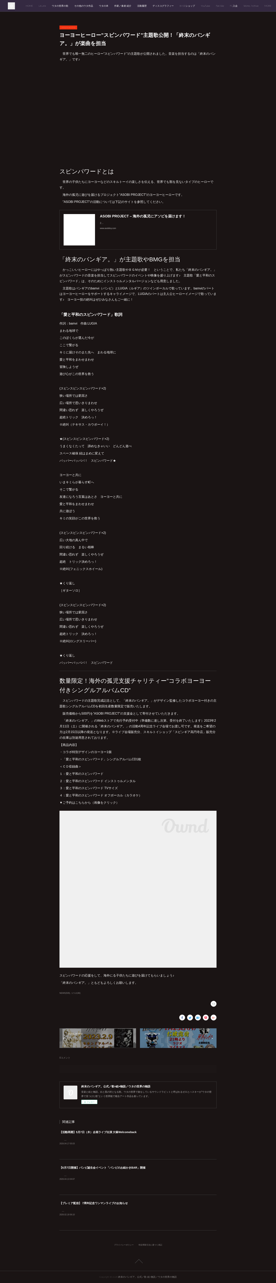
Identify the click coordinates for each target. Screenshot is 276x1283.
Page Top (138, 1261)
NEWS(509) (64, 993)
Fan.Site (248, 6)
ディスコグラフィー (191, 6)
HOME (57, 6)
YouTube (233, 6)
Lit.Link (70, 6)
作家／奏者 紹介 (150, 6)
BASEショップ (215, 6)
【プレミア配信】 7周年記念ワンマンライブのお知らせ (93, 1203)
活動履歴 (170, 6)
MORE (261, 6)
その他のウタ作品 (111, 6)
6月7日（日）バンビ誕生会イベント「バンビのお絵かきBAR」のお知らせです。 (104, 1175)
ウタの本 (131, 6)
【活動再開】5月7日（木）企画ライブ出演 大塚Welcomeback (98, 1132)
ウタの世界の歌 (88, 6)
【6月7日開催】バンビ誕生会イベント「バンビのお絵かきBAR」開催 (102, 1167)
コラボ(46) (75, 993)
